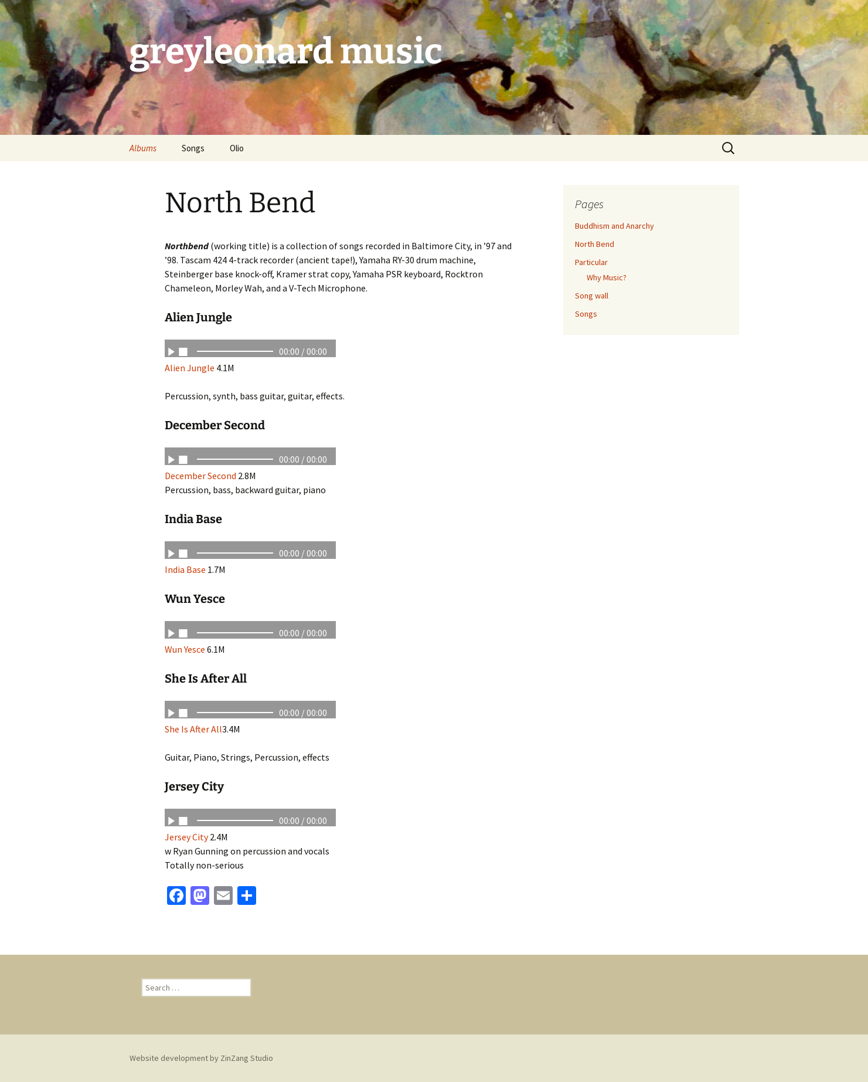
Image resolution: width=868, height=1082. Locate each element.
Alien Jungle (190, 368)
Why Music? (607, 277)
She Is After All (193, 729)
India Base (185, 569)
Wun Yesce (185, 649)
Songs (193, 148)
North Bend (594, 244)
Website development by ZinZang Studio (201, 1058)
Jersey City (187, 837)
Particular (591, 262)
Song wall (591, 295)
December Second (200, 475)
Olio (237, 148)
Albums (143, 148)
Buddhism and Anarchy (614, 226)
